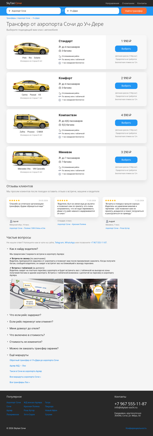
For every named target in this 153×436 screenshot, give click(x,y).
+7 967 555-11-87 (99, 242)
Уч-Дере (36, 18)
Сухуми (48, 414)
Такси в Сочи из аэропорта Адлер (26, 371)
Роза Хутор (29, 410)
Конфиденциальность (136, 428)
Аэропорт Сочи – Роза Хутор (118, 228)
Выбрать (126, 48)
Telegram (59, 242)
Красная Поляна (31, 406)
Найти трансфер (134, 11)
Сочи (8, 406)
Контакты (142, 3)
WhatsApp (70, 242)
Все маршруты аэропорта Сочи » (25, 377)
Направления (112, 3)
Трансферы (11, 18)
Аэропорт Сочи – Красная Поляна (72, 224)
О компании (128, 3)
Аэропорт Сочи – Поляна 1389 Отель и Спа (27, 228)
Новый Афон (51, 410)
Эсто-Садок (29, 414)
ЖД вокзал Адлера (33, 402)
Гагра (47, 402)
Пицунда (49, 406)
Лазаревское (12, 414)
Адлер (9, 410)
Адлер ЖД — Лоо (18, 366)
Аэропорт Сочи (23, 18)
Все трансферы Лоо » (20, 382)
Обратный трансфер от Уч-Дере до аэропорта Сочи (34, 360)
